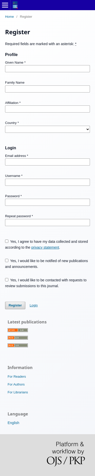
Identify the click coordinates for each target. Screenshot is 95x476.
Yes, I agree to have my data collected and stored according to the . (46, 244)
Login (34, 305)
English (13, 423)
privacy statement (45, 247)
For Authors (16, 384)
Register (15, 305)
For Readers (17, 376)
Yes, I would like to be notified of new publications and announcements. (46, 264)
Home (9, 17)
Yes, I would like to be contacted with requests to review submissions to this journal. (46, 283)
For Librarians (18, 392)
